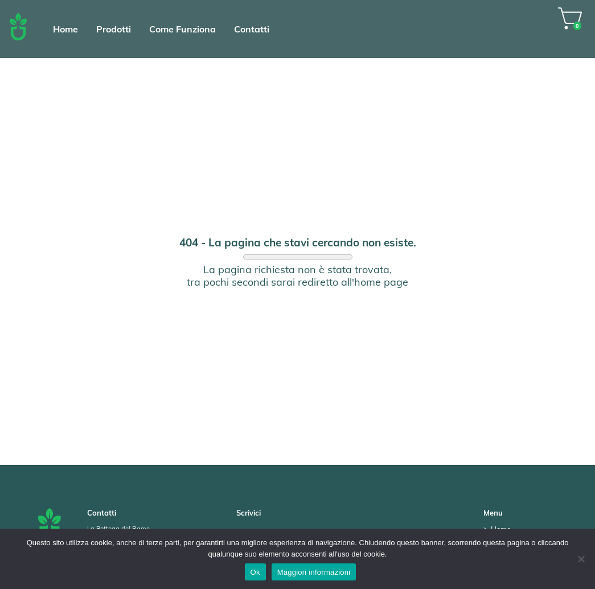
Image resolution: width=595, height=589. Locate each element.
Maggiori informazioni (314, 572)
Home (65, 29)
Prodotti (113, 29)
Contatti (251, 29)
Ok (255, 572)
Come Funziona (182, 29)
